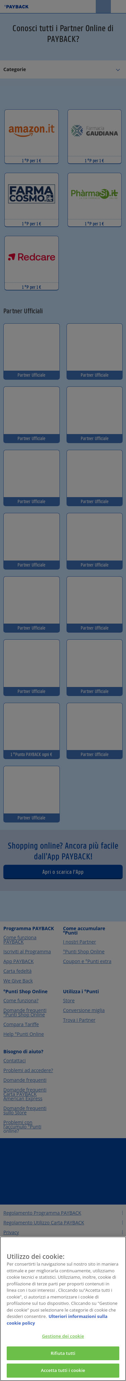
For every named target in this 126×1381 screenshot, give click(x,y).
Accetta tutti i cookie (63, 1371)
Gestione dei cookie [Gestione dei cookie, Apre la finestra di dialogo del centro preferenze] (63, 1337)
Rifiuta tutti (63, 1354)
